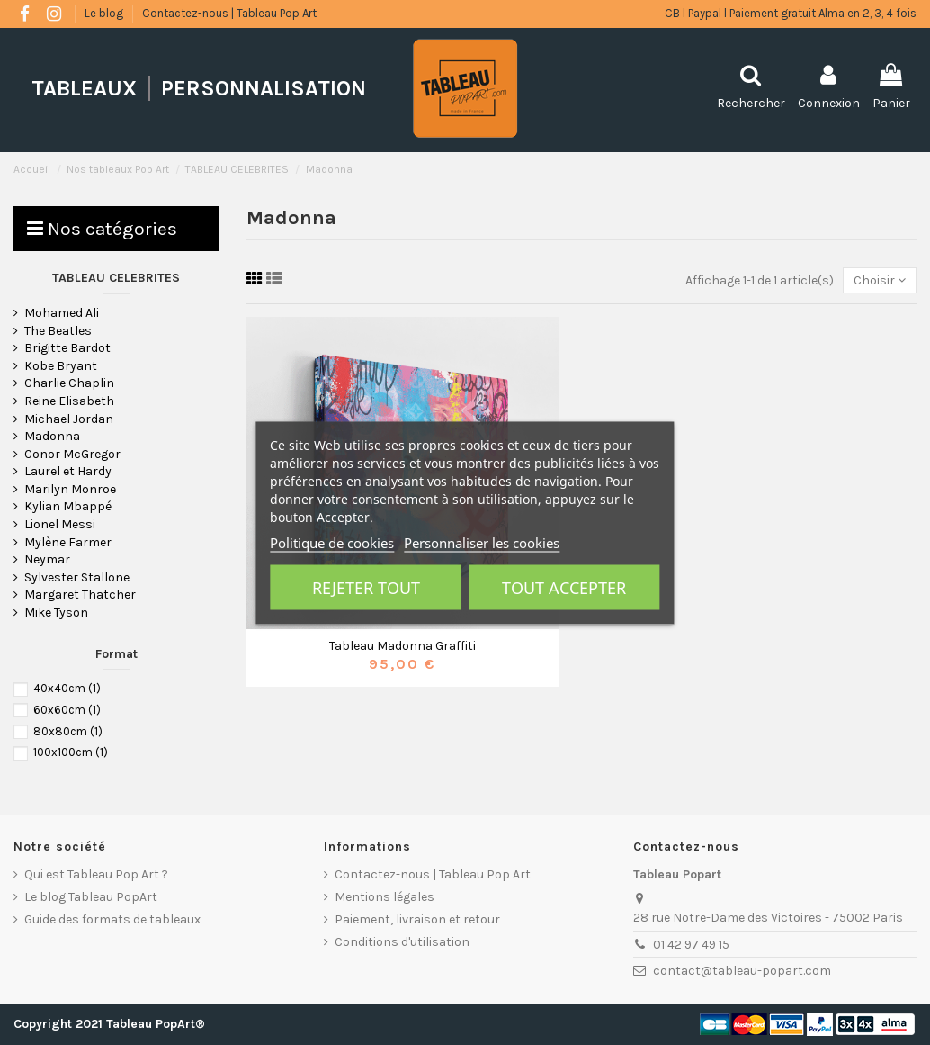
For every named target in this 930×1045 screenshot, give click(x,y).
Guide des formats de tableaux (112, 919)
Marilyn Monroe (70, 489)
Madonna (52, 436)
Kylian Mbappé (68, 506)
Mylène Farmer (68, 542)
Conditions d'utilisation (402, 942)
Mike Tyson (56, 612)
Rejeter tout (366, 587)
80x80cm (68, 731)
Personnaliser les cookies (481, 542)
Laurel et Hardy (68, 471)
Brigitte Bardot (67, 348)
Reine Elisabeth (69, 401)
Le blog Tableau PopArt (90, 897)
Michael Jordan (68, 419)
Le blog (105, 13)
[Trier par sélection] (880, 280)
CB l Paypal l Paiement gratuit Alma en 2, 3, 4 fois (791, 13)
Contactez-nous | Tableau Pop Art (229, 13)
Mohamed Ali (61, 312)
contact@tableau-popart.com (742, 970)
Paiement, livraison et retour (417, 919)
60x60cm (67, 709)
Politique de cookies (332, 542)
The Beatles (58, 330)
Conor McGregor (72, 454)
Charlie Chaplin (69, 383)
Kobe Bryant (60, 366)
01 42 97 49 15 (691, 944)
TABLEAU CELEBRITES (116, 277)
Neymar (47, 559)
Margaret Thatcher (80, 594)
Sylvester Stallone (77, 577)
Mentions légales (384, 897)
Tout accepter (564, 587)
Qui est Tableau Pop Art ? (96, 874)
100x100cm (70, 752)
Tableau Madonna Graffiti (402, 645)
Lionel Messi (59, 524)
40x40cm (67, 688)
